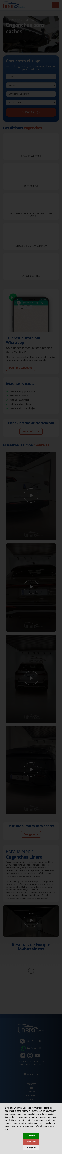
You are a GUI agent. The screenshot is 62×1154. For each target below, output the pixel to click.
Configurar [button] (31, 1148)
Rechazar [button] (30, 1142)
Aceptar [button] (31, 1136)
